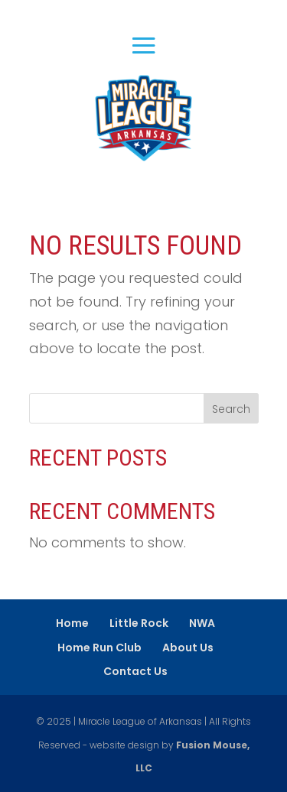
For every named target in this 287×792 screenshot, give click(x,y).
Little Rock (138, 623)
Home (72, 623)
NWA (202, 623)
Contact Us (135, 671)
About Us (188, 647)
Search (231, 409)
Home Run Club (99, 647)
